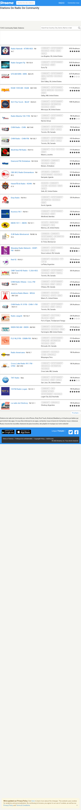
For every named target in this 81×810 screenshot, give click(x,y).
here (33, 801)
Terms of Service (8, 439)
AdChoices (49, 439)
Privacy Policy (8, 805)
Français (61, 431)
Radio (61, 3)
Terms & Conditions (23, 805)
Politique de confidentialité (24, 439)
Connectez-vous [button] (73, 3)
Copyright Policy (39, 439)
